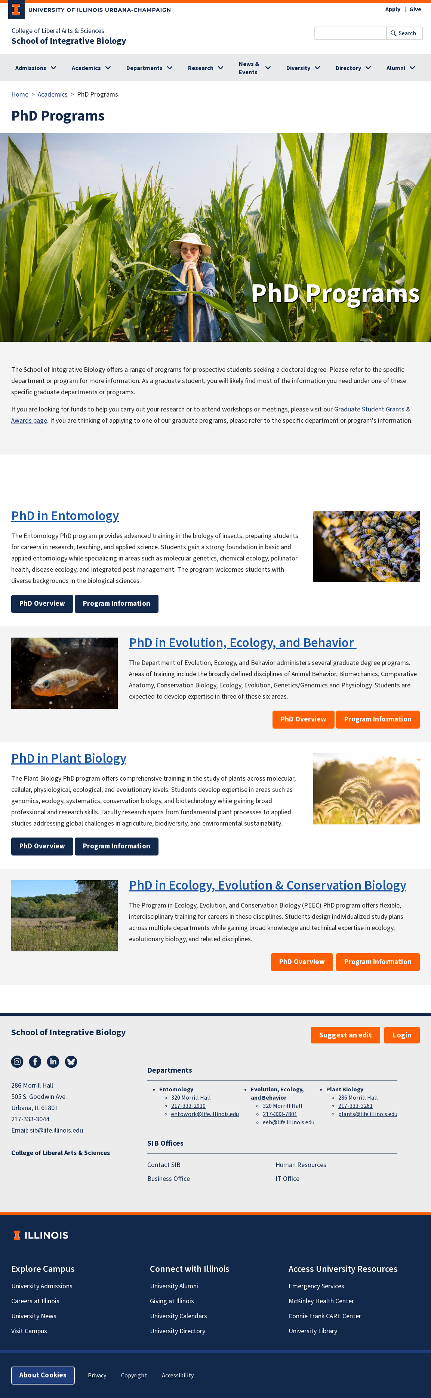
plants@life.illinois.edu (367, 1114)
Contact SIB (164, 1165)
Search (407, 33)
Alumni (396, 68)
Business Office (168, 1178)
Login (402, 1035)
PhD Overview (42, 604)
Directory (348, 68)
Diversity (298, 68)
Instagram (17, 1062)
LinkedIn (53, 1062)
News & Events (249, 68)
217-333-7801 (280, 1114)
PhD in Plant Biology (68, 758)
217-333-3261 (355, 1106)
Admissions (30, 68)
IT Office (287, 1178)
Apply (392, 9)
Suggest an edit (345, 1035)
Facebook (35, 1062)
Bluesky (71, 1062)
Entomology (176, 1089)
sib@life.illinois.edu (56, 1130)
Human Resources (300, 1165)
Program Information (116, 604)
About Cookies (43, 1375)
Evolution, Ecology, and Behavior (277, 1093)
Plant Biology (344, 1089)
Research (200, 68)
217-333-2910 (188, 1106)
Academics (86, 68)
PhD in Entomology (65, 516)
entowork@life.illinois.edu (205, 1114)
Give (415, 9)
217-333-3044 (30, 1119)
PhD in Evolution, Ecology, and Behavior (243, 642)
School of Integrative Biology (69, 41)
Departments (144, 68)
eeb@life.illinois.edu (288, 1122)
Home (19, 94)
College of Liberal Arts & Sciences (58, 31)
